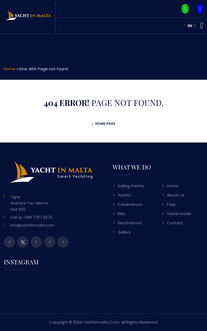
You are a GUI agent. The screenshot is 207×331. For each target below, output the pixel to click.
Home (9, 68)
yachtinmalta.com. (101, 322)
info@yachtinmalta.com (32, 225)
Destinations (130, 223)
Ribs (121, 213)
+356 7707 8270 (37, 217)
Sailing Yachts (131, 186)
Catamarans (130, 204)
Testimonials (179, 213)
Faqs (171, 204)
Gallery (124, 232)
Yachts (124, 195)
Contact (175, 223)
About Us (175, 195)
